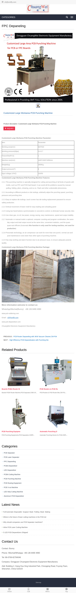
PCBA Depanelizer (10, 466)
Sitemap (38, 582)
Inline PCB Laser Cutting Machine (15, 527)
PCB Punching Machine (12, 479)
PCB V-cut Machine (11, 487)
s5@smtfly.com (10, 2)
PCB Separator (9, 453)
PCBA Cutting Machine (12, 474)
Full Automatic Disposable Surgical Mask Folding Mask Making (27, 512)
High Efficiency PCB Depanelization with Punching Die (28, 340)
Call (28, 589)
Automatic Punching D (48, 431)
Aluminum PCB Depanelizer (14, 496)
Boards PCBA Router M (11, 389)
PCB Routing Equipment (12, 483)
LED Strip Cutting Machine (13, 492)
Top (66, 589)
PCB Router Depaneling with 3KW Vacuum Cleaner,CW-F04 (35, 336)
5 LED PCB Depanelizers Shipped (15, 532)
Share (9, 589)
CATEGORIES (8, 17)
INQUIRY (9, 128)
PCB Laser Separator (11, 457)
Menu (47, 589)
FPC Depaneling (10, 461)
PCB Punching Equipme (11, 431)
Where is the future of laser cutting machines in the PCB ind (24, 517)
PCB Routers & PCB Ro (49, 389)
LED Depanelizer (10, 470)
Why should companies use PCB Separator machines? (23, 522)
